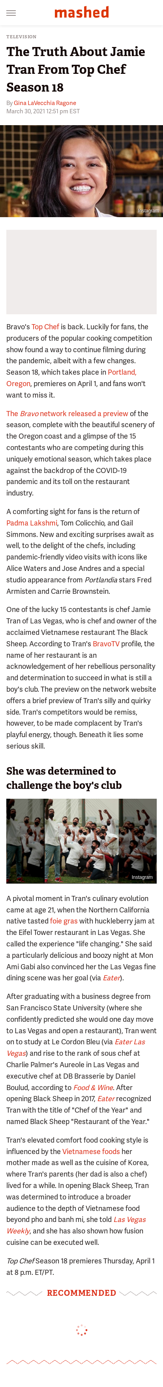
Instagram (148, 210)
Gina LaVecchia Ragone (45, 103)
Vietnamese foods (91, 1151)
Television (21, 37)
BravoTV (106, 643)
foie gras (64, 920)
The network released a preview (67, 413)
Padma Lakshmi (31, 522)
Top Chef (45, 326)
